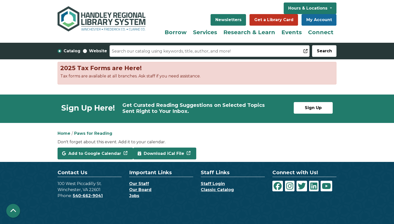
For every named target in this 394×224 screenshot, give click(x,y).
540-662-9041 (88, 195)
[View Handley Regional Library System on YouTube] (326, 186)
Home (64, 133)
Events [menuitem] (291, 32)
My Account (319, 19)
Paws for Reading (93, 133)
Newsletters (228, 19)
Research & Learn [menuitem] (249, 32)
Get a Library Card (273, 19)
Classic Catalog (217, 189)
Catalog (72, 51)
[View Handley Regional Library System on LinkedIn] (314, 186)
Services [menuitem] (205, 32)
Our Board (140, 189)
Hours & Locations (308, 8)
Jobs (134, 195)
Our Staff (139, 183)
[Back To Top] (13, 211)
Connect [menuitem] (320, 32)
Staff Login (213, 183)
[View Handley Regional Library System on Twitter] (302, 186)
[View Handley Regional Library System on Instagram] (289, 186)
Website (98, 51)
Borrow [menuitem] (176, 32)
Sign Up (313, 107)
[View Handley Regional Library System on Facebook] (277, 186)
